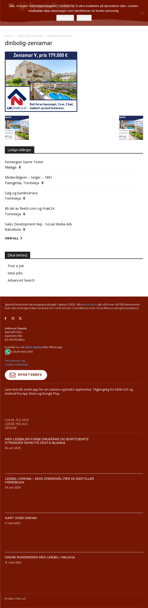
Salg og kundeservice (21, 193)
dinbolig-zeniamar (30, 36)
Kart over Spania (21, 528)
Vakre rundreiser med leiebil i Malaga (40, 567)
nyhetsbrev (90, 304)
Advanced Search (21, 280)
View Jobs (15, 273)
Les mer (84, 18)
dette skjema (33, 347)
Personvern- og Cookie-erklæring (16, 362)
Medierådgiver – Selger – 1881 (28, 177)
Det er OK (65, 18)
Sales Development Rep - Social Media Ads (38, 224)
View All (12, 238)
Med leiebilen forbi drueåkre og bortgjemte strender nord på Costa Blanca (46, 451)
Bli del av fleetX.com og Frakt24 (29, 208)
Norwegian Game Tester (24, 162)
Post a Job (16, 265)
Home (9, 36)
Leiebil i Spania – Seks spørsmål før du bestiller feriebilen (49, 490)
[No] (142, 13)
